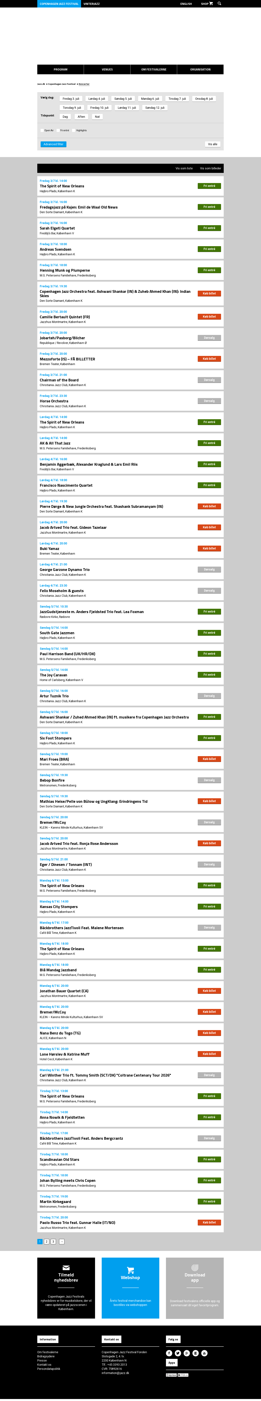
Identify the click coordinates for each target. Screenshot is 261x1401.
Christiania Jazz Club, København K (63, 385)
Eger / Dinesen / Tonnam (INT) (66, 865)
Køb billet (209, 293)
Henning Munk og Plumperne (65, 270)
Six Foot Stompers (56, 739)
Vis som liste (182, 168)
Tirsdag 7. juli (177, 98)
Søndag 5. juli (123, 98)
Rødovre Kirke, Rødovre (55, 617)
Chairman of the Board (59, 380)
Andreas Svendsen (55, 249)
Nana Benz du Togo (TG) (60, 1034)
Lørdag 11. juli (127, 107)
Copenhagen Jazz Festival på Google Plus (187, 1355)
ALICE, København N (53, 1039)
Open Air (49, 129)
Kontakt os (44, 1366)
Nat (97, 116)
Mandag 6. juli (150, 98)
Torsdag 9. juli (72, 107)
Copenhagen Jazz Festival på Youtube (204, 1355)
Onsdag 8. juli (204, 98)
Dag (65, 116)
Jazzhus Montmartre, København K (63, 321)
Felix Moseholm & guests (62, 591)
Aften (81, 116)
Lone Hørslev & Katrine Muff (65, 1055)
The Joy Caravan (53, 675)
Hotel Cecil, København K (56, 1060)
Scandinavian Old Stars (59, 1161)
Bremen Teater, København (57, 364)
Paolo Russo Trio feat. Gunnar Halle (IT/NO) (77, 1224)
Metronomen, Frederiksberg (58, 786)
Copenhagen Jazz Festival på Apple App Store (171, 1377)
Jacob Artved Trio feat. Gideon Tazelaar (73, 528)
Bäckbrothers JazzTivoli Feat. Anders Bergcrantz (81, 1140)
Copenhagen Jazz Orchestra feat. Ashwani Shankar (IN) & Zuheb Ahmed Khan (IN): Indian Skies (115, 293)
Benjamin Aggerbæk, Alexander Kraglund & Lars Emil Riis (89, 464)
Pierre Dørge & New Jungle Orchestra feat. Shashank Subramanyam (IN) (101, 506)
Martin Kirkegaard (55, 1203)
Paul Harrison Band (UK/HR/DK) (67, 654)
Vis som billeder (208, 168)
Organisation (200, 69)
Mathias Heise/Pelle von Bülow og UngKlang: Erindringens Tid (93, 802)
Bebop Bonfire (52, 781)
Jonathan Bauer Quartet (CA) (64, 992)
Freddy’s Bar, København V (57, 232)
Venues (107, 69)
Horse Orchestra (54, 401)
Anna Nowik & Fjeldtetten (62, 1119)
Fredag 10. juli (99, 107)
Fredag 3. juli (71, 98)
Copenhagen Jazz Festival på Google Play (183, 1377)
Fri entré (64, 129)
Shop (207, 3)
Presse (42, 1362)
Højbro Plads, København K (57, 190)
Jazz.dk (41, 83)
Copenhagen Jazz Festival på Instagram (195, 1355)
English (188, 3)
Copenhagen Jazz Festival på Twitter (178, 1355)
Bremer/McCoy (53, 823)
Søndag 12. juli (154, 107)
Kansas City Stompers (59, 908)
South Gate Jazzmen (57, 633)
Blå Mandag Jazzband (58, 971)
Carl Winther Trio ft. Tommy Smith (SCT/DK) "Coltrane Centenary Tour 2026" (105, 1077)
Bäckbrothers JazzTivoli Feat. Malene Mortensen (82, 929)
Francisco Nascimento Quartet (66, 485)
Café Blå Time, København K (58, 934)
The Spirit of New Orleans (62, 185)
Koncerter (84, 83)
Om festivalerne (153, 69)
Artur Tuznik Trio (54, 697)
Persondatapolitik (48, 1371)
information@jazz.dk (115, 1375)
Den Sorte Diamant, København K (61, 212)
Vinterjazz (92, 3)
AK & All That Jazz (55, 443)
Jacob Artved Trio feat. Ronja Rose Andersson (79, 844)
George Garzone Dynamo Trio (65, 570)
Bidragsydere (46, 1358)
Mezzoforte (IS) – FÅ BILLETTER (67, 359)
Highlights (81, 129)
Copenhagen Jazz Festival (59, 3)
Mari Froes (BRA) (54, 760)
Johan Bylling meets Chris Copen (68, 1182)
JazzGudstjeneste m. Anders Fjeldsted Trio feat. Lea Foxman (92, 612)
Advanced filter (53, 143)
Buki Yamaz (49, 549)
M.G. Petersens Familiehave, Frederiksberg (68, 275)
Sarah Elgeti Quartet (57, 228)
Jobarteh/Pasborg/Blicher (62, 338)
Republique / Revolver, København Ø (63, 342)
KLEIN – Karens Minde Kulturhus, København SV (71, 828)
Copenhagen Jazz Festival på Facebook (169, 1355)
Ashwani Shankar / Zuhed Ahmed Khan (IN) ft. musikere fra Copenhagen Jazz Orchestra (114, 718)
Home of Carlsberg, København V (61, 680)
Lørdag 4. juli (97, 98)
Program (60, 69)
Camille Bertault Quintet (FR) (65, 316)
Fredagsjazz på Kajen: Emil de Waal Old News (79, 207)
